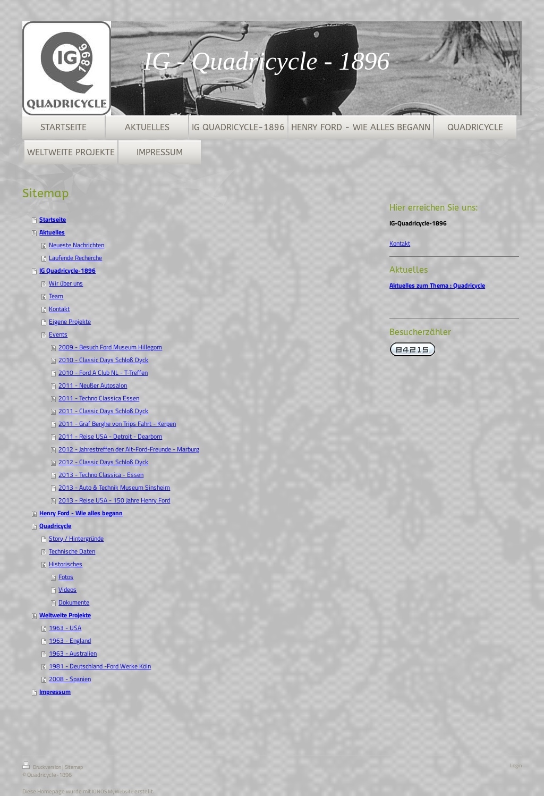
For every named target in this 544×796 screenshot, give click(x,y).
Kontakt (59, 309)
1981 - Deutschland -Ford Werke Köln (100, 666)
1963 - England (70, 640)
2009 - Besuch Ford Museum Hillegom (110, 347)
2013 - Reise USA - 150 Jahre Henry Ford (114, 500)
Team (56, 296)
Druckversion (42, 766)
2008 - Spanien (70, 679)
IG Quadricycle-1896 (67, 270)
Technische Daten (72, 551)
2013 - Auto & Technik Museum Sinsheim (114, 487)
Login (516, 765)
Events (58, 334)
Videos (67, 589)
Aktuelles (52, 232)
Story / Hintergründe (76, 538)
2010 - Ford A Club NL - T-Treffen (103, 372)
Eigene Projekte (70, 321)
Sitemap (74, 767)
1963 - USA (65, 628)
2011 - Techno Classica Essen (98, 398)
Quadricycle (55, 526)
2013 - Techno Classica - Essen (100, 475)
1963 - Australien (73, 653)
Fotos (65, 577)
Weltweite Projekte (65, 615)
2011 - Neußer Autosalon (92, 385)
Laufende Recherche (75, 258)
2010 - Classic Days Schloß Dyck (103, 360)
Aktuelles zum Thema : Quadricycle (437, 285)
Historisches (65, 564)
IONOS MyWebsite (112, 791)
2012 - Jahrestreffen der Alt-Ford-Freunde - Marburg (128, 449)
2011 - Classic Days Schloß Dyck (103, 411)
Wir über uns (66, 283)
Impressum (55, 691)
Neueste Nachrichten (76, 245)
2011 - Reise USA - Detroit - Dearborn (110, 436)
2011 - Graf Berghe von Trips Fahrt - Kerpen (117, 423)
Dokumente (73, 602)
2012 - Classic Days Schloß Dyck (103, 462)
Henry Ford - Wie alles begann (81, 513)
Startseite (52, 219)
